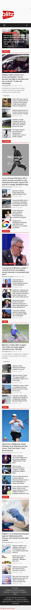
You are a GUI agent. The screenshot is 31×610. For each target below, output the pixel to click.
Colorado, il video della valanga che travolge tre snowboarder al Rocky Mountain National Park (6, 399)
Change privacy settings (7, 608)
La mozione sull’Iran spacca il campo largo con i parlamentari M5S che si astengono (6, 313)
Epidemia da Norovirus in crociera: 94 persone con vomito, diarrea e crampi (6, 113)
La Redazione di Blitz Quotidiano (15, 590)
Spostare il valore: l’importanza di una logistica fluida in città (6, 193)
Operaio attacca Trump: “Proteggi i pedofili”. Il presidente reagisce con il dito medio (6, 378)
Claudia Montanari (8, 542)
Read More (6, 95)
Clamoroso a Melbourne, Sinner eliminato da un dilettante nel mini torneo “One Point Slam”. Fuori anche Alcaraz (15, 426)
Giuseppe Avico (7, 85)
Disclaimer (23, 592)
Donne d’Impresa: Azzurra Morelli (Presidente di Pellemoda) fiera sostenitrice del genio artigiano (6, 213)
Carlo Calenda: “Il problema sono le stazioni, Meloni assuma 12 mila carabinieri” (6, 283)
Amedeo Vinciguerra (8, 276)
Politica (5, 32)
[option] (15, 38)
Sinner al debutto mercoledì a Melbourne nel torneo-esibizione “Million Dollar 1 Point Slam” (6, 459)
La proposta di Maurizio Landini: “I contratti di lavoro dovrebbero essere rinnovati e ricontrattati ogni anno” (15, 250)
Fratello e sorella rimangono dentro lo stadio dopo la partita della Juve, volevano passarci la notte (6, 123)
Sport (5, 439)
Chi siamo (15, 588)
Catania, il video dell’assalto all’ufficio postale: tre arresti (6, 368)
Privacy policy (15, 592)
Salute (10, 529)
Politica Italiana (12, 32)
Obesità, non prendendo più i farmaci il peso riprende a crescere (6, 569)
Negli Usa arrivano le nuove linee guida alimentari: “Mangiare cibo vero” (6, 559)
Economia (6, 174)
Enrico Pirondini (9, 46)
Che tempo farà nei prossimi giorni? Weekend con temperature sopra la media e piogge (6, 133)
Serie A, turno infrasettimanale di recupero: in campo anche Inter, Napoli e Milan (6, 469)
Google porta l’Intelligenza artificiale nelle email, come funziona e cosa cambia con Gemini (6, 224)
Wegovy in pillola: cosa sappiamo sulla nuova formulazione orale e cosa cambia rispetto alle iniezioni (6, 549)
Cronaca (6, 71)
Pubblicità (7, 592)
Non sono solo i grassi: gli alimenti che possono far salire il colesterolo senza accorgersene (6, 579)
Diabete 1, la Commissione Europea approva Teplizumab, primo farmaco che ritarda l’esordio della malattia (15, 516)
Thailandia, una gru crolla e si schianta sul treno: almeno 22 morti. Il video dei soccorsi (6, 389)
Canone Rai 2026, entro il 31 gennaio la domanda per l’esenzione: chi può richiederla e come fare (6, 203)
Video (5, 341)
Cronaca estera (12, 71)
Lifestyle (6, 529)
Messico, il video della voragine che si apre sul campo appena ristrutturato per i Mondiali (15, 333)
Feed (15, 594)
